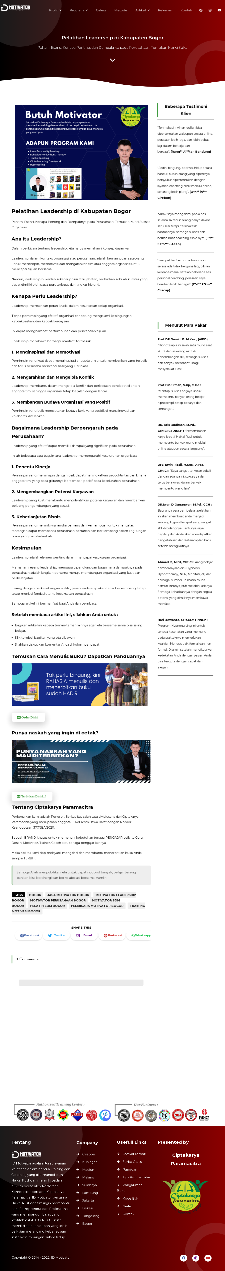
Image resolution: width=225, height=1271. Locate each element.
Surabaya (90, 1185)
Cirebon (89, 1157)
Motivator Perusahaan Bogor (60, 877)
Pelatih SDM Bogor (51, 882)
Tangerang (91, 1213)
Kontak (128, 1214)
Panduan (130, 1169)
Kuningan (90, 1164)
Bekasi (88, 1206)
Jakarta (88, 1199)
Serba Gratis (132, 1162)
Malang (88, 1178)
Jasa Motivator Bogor (69, 872)
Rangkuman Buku (129, 1188)
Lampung (90, 1192)
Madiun (88, 1171)
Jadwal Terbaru (135, 1154)
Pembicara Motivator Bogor (95, 882)
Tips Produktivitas (136, 1177)
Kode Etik (130, 1198)
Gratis (127, 1206)
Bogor (40, 872)
